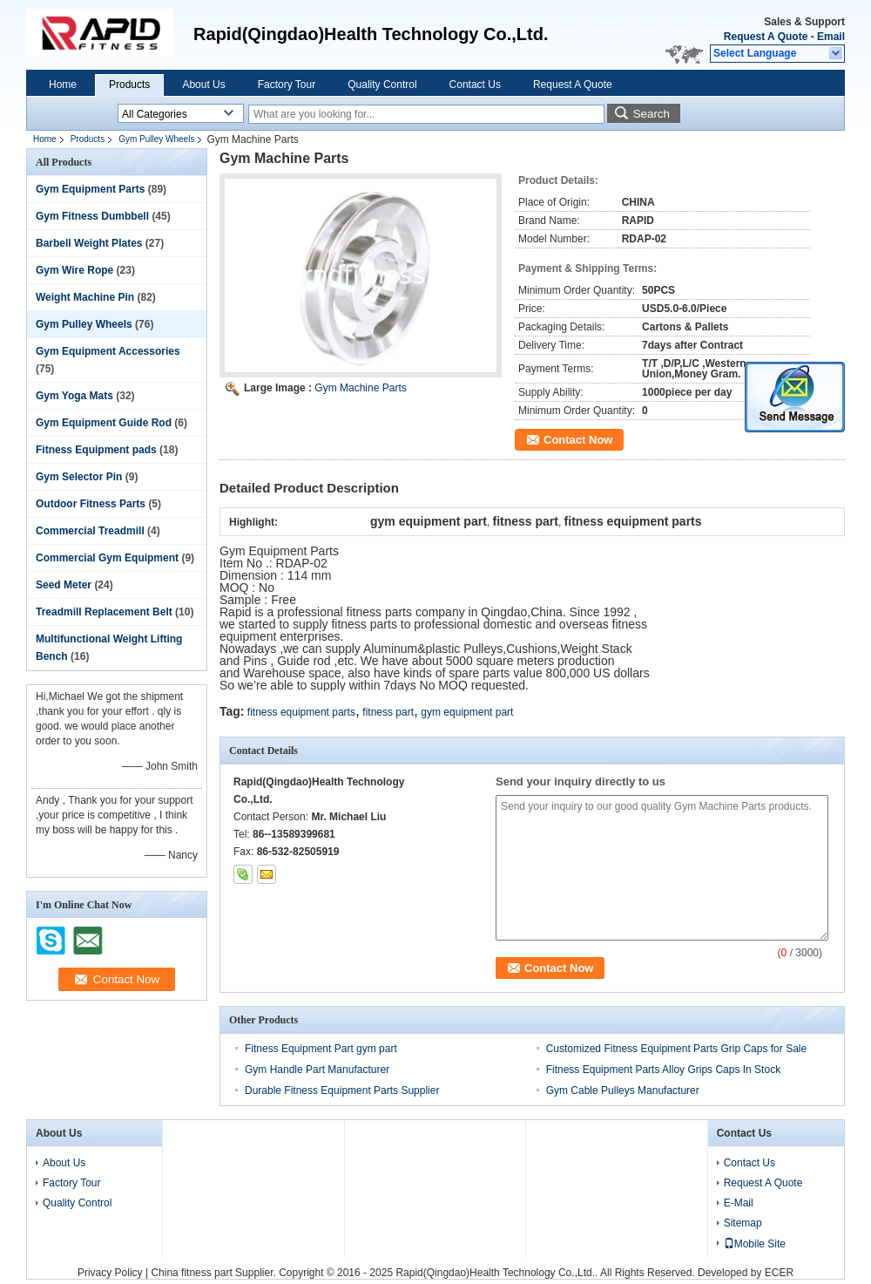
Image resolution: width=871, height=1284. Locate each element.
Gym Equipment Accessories (108, 351)
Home (63, 84)
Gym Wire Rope (74, 270)
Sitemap (743, 1223)
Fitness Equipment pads (96, 450)
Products (129, 84)
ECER (779, 1273)
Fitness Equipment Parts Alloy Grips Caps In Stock (663, 1069)
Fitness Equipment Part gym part (321, 1049)
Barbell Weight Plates (89, 243)
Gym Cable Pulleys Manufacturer (622, 1090)
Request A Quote (765, 37)
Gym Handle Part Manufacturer (317, 1069)
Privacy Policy (110, 1273)
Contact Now (578, 439)
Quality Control (382, 84)
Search (651, 113)
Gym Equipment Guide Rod (104, 423)
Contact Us (475, 84)
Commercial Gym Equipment (107, 558)
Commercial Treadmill (90, 531)
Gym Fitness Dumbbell (92, 216)
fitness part (388, 712)
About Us (203, 84)
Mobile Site (755, 1244)
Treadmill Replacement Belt (104, 612)
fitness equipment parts (301, 712)
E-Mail (738, 1203)
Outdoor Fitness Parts (90, 504)
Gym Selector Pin (79, 477)
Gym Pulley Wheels (156, 139)
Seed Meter (63, 585)
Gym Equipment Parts (90, 189)
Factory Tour (286, 84)
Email (831, 37)
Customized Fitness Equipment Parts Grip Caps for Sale (676, 1049)
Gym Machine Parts (360, 388)
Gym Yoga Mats (74, 396)
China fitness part (191, 1273)
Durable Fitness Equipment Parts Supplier (342, 1090)
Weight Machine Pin (85, 297)
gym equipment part (467, 712)
